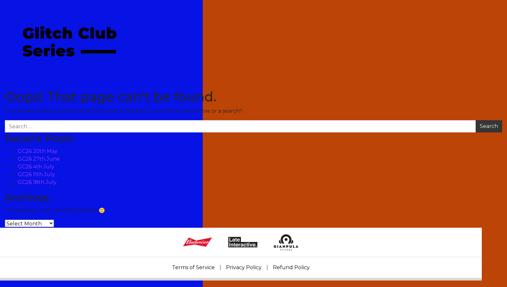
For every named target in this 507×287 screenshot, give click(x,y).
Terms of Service (193, 267)
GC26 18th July (37, 182)
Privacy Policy (244, 267)
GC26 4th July (36, 167)
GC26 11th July (36, 174)
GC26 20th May (38, 151)
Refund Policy (291, 267)
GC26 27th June (39, 159)
